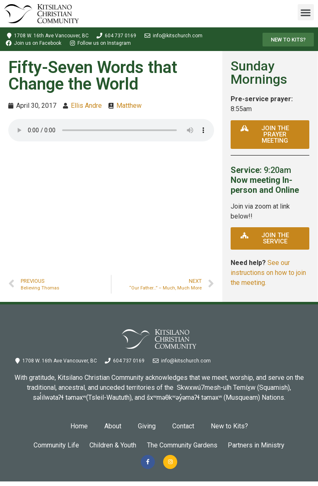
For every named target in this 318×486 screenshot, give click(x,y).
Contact (183, 426)
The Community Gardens (185, 445)
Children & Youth (110, 445)
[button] (306, 12)
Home (79, 426)
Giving (147, 426)
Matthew (129, 105)
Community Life (47, 445)
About (112, 426)
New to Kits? (229, 426)
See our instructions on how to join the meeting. (268, 273)
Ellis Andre (86, 105)
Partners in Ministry (265, 445)
